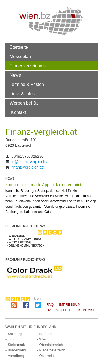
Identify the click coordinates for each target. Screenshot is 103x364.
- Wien (42, 339)
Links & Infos (22, 93)
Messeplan (20, 56)
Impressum (70, 304)
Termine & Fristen (27, 84)
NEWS (9, 178)
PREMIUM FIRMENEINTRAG (25, 226)
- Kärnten (44, 334)
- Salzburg (13, 334)
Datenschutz (59, 310)
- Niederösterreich (51, 350)
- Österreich (46, 356)
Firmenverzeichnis (28, 65)
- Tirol (10, 339)
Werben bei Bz (24, 102)
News (15, 75)
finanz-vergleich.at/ (28, 167)
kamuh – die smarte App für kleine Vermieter (45, 184)
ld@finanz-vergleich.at (31, 162)
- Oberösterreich (50, 345)
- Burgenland (15, 350)
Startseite (19, 47)
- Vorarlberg (14, 356)
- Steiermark (15, 345)
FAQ (50, 304)
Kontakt (18, 112)
